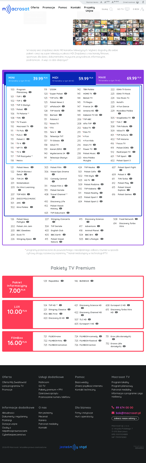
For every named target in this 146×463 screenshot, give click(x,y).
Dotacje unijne (9, 423)
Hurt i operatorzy (84, 416)
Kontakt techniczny (85, 389)
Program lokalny (120, 382)
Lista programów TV (13, 386)
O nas (43, 407)
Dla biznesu (83, 407)
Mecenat (43, 416)
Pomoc (62, 7)
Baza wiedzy (81, 382)
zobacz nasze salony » (125, 418)
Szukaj (105, 9)
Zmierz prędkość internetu (89, 386)
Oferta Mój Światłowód (14, 382)
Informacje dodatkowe (18, 407)
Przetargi (7, 420)
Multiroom (44, 382)
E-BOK (136, 9)
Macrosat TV (121, 377)
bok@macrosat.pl (128, 413)
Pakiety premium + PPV (51, 389)
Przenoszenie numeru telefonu (54, 397)
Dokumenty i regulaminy (15, 416)
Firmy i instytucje (84, 412)
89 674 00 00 (124, 407)
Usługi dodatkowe (51, 377)
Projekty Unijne (89, 9)
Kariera (42, 420)
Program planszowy (122, 386)
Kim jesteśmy (46, 412)
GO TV (120, 9)
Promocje (49, 7)
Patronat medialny (121, 389)
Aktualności (8, 412)
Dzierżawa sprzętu (48, 393)
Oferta (35, 7)
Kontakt (76, 7)
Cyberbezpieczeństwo (14, 434)
